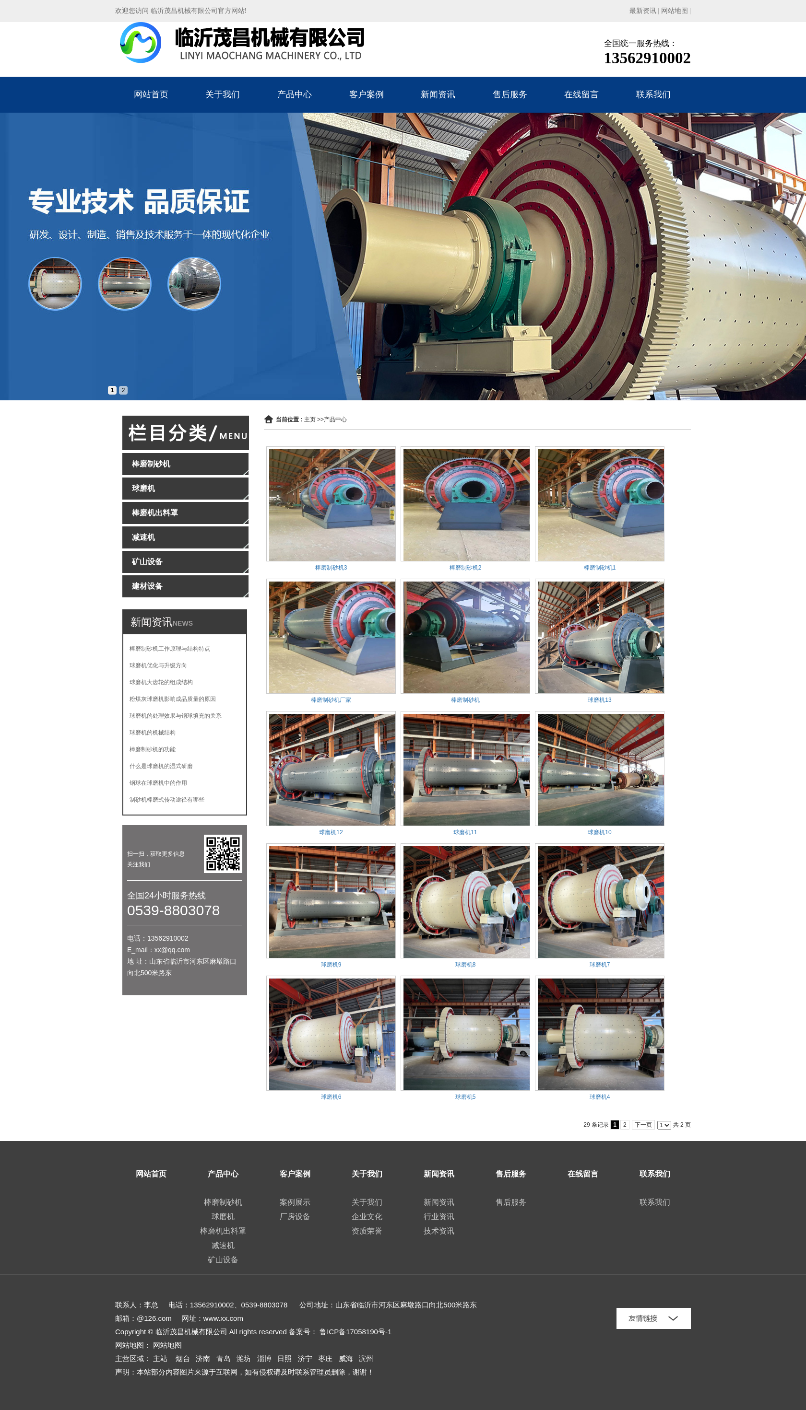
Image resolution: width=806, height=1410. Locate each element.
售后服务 (510, 94)
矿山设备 (223, 1260)
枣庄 (325, 1358)
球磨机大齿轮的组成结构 (161, 682)
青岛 (223, 1358)
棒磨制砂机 (465, 700)
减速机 (223, 1245)
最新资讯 (642, 10)
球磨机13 (599, 700)
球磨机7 (600, 964)
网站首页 (151, 94)
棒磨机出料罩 (223, 1231)
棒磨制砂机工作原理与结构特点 (170, 648)
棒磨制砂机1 (600, 567)
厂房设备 (295, 1216)
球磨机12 (331, 832)
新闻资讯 (438, 94)
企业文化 (367, 1216)
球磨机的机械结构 (153, 732)
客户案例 (366, 94)
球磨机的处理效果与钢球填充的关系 (176, 715)
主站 (160, 1358)
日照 (284, 1358)
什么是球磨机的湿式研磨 (161, 766)
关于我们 (222, 94)
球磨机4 (600, 1097)
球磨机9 (331, 964)
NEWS (183, 623)
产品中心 (294, 94)
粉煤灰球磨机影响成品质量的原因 (173, 699)
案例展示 (295, 1202)
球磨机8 (465, 964)
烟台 (183, 1358)
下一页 (643, 1124)
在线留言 (581, 94)
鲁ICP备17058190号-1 (355, 1332)
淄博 (264, 1358)
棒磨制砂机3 (331, 567)
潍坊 (244, 1358)
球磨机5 (465, 1097)
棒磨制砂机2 (466, 567)
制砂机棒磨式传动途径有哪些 (167, 799)
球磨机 (223, 1216)
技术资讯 (439, 1231)
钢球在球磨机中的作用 (158, 783)
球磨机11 (465, 832)
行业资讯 (439, 1216)
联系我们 (653, 94)
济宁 (305, 1358)
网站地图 (674, 10)
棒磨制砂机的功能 (153, 749)
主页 (310, 419)
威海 (346, 1358)
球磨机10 (599, 832)
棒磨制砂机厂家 (331, 700)
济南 (203, 1358)
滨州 (366, 1358)
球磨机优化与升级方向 (158, 665)
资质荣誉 (367, 1231)
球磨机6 (331, 1097)
